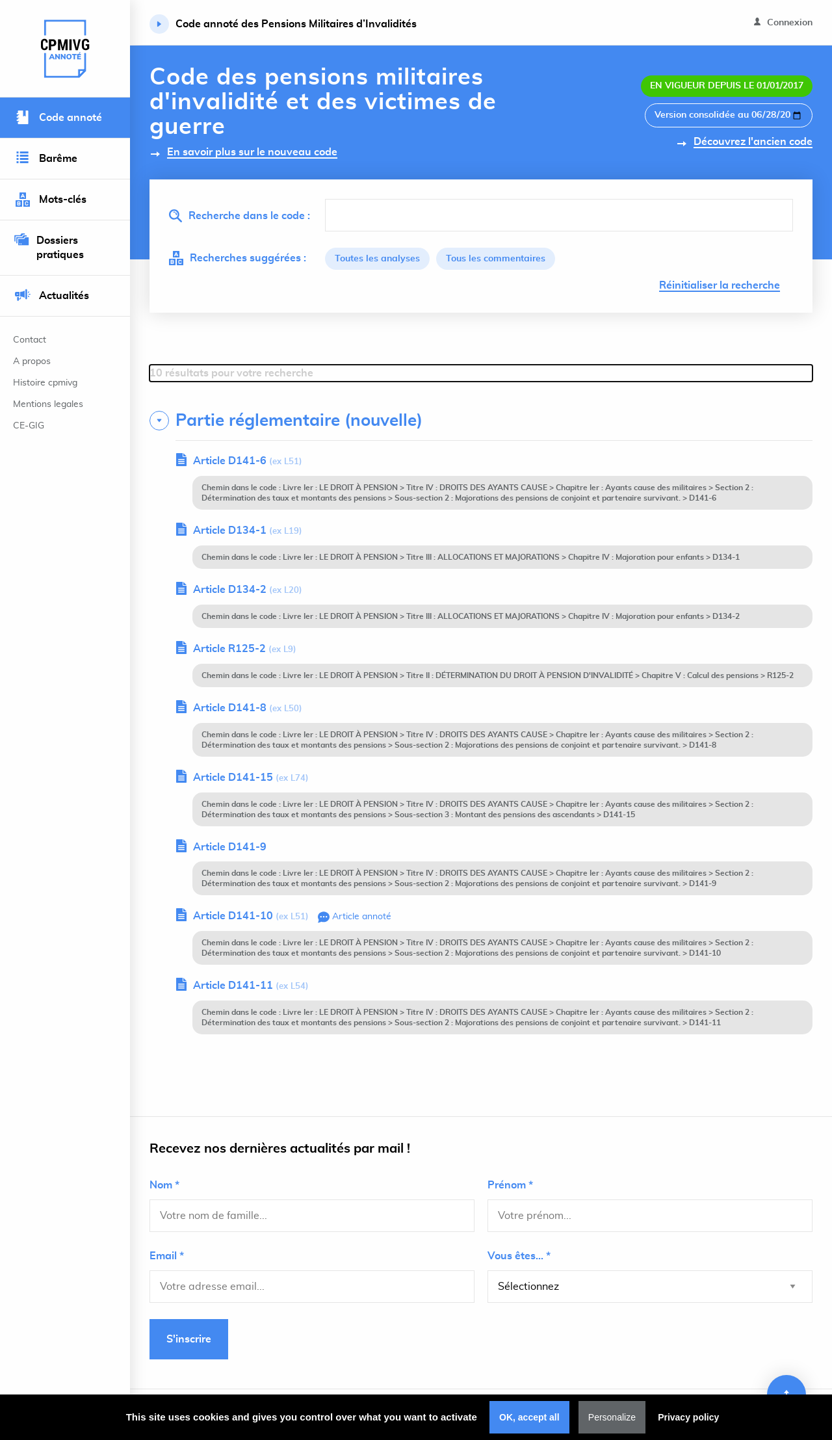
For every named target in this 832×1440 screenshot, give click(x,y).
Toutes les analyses (377, 258)
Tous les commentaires (495, 258)
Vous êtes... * (519, 1256)
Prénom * (510, 1185)
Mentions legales (48, 404)
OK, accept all (529, 1417)
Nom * (164, 1185)
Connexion (783, 22)
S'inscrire (188, 1339)
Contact (29, 340)
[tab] (481, 420)
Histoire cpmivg (45, 382)
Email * (167, 1256)
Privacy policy (688, 1417)
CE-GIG (28, 425)
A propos (32, 361)
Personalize (612, 1417)
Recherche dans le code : (239, 215)
